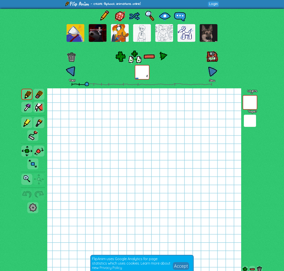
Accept (181, 266)
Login (213, 4)
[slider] (87, 84)
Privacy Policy (111, 267)
